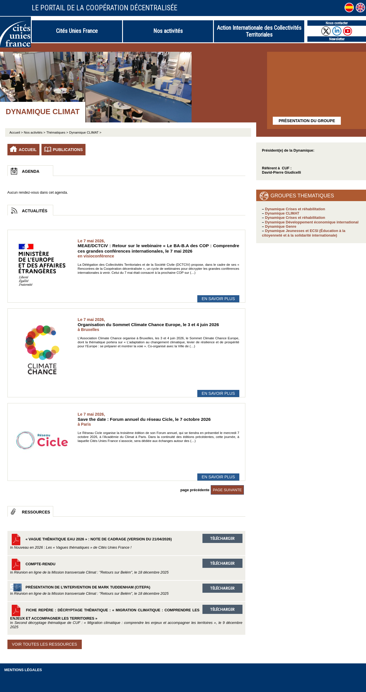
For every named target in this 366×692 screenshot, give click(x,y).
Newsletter (337, 39)
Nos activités (168, 30)
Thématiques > (57, 132)
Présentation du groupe (307, 120)
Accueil (28, 149)
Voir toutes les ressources (44, 644)
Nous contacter (337, 23)
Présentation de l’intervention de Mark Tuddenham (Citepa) (126, 590)
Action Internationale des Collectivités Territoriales (259, 31)
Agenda (30, 171)
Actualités (34, 211)
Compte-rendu (126, 566)
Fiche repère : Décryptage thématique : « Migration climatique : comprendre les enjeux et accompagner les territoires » (126, 617)
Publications (68, 149)
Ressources (36, 512)
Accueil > (16, 132)
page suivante (227, 490)
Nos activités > (34, 132)
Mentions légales (23, 670)
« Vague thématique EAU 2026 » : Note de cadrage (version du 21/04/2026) (126, 542)
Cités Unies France (77, 30)
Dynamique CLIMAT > (85, 132)
